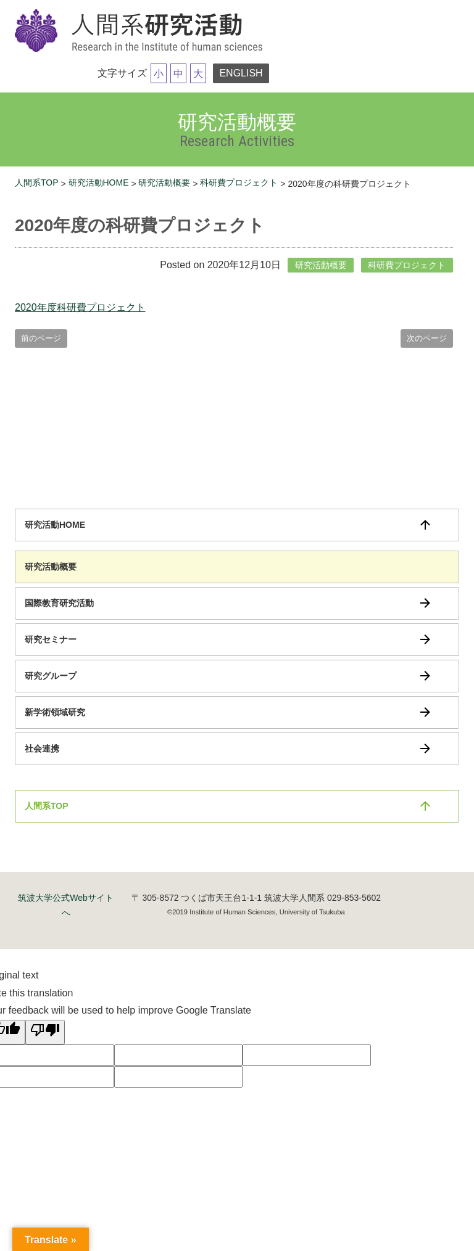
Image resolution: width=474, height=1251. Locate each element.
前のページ (41, 338)
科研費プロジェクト (239, 182)
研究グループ (51, 676)
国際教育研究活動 (59, 603)
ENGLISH (240, 73)
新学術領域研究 (55, 712)
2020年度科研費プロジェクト (80, 307)
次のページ (427, 338)
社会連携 (42, 748)
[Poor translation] (45, 1032)
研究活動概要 (164, 182)
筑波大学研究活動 (141, 31)
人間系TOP (37, 182)
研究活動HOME (99, 182)
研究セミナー (51, 639)
